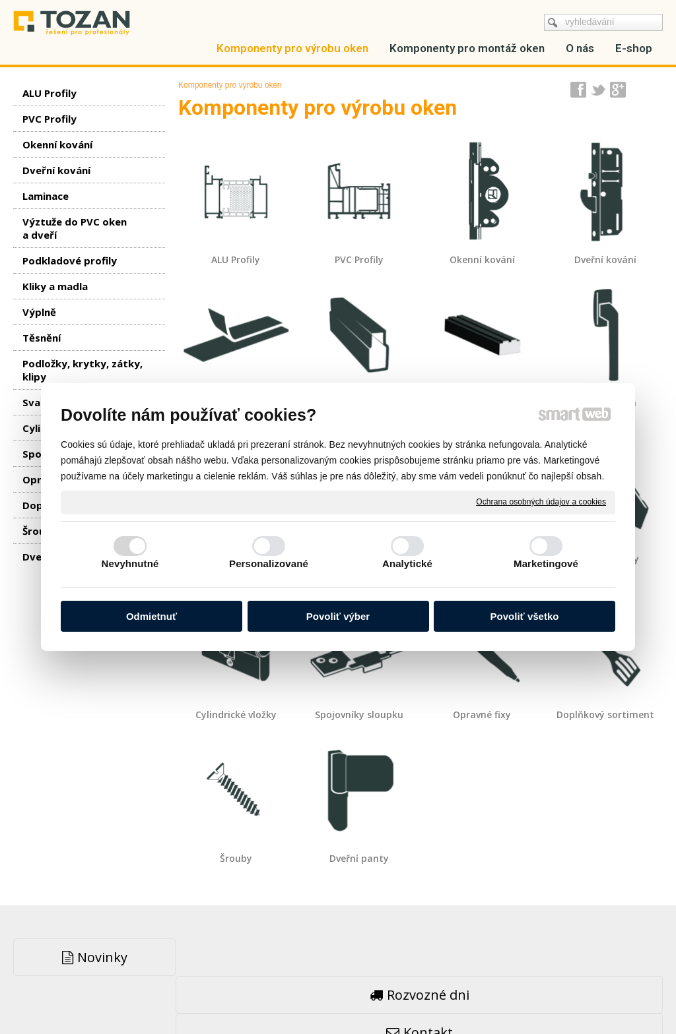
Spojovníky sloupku (359, 714)
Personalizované (268, 563)
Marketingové (546, 563)
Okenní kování (482, 259)
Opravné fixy (482, 714)
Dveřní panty (359, 858)
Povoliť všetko (524, 616)
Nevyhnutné (130, 563)
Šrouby (236, 858)
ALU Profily (235, 259)
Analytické (407, 563)
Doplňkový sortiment (605, 714)
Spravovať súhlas (538, 995)
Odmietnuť (151, 616)
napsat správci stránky (306, 995)
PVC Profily (359, 259)
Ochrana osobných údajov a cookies (541, 501)
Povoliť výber (338, 616)
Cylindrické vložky (236, 714)
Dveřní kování (605, 259)
